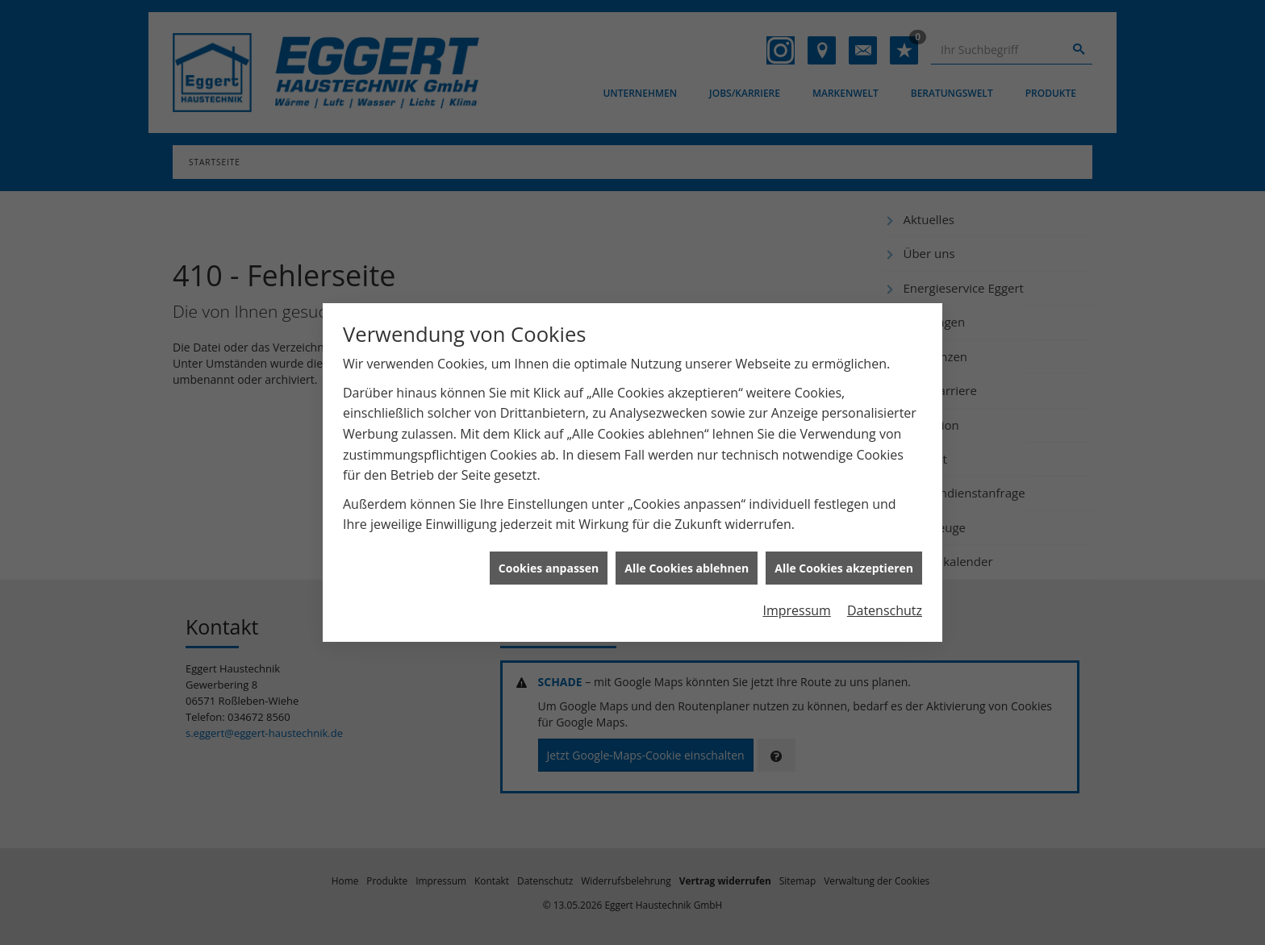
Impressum (796, 606)
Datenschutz (884, 606)
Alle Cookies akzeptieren (843, 563)
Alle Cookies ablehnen (686, 563)
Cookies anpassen (549, 563)
